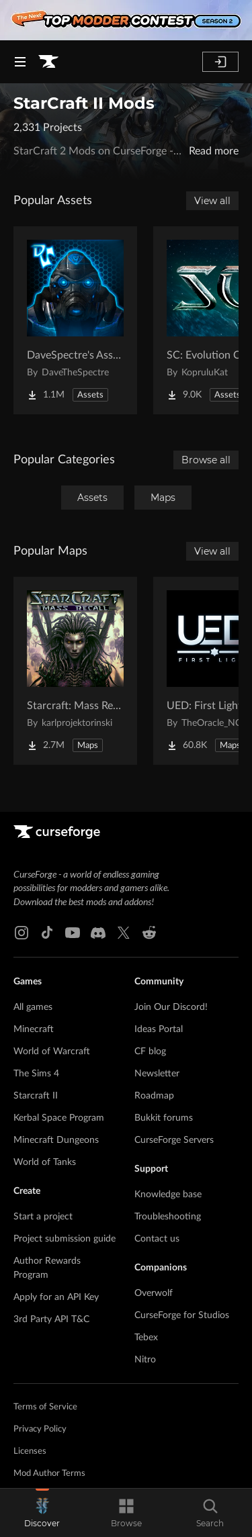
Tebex (146, 1337)
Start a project (43, 1216)
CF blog (150, 1051)
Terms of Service (45, 1407)
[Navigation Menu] (20, 61)
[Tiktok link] (47, 933)
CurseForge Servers (174, 1140)
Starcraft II (35, 1096)
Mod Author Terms (49, 1473)
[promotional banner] (126, 20)
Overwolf (153, 1293)
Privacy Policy (40, 1429)
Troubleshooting (167, 1216)
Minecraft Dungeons (56, 1140)
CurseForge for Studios (181, 1315)
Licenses (29, 1451)
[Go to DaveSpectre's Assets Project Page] (75, 320)
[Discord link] (98, 933)
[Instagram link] (21, 933)
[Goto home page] (48, 62)
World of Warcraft (51, 1051)
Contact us (156, 1239)
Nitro (145, 1359)
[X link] (124, 933)
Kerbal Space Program (58, 1118)
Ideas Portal (158, 1029)
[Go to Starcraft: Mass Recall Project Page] (75, 671)
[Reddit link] (149, 933)
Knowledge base (168, 1194)
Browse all (205, 460)
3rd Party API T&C (51, 1319)
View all (212, 201)
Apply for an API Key (56, 1297)
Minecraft (33, 1029)
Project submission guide (64, 1239)
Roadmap (154, 1096)
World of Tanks (44, 1162)
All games (32, 1007)
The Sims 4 (36, 1073)
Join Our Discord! (171, 1007)
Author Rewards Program (47, 1268)
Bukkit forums (163, 1118)
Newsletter (156, 1073)
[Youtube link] (73, 933)
